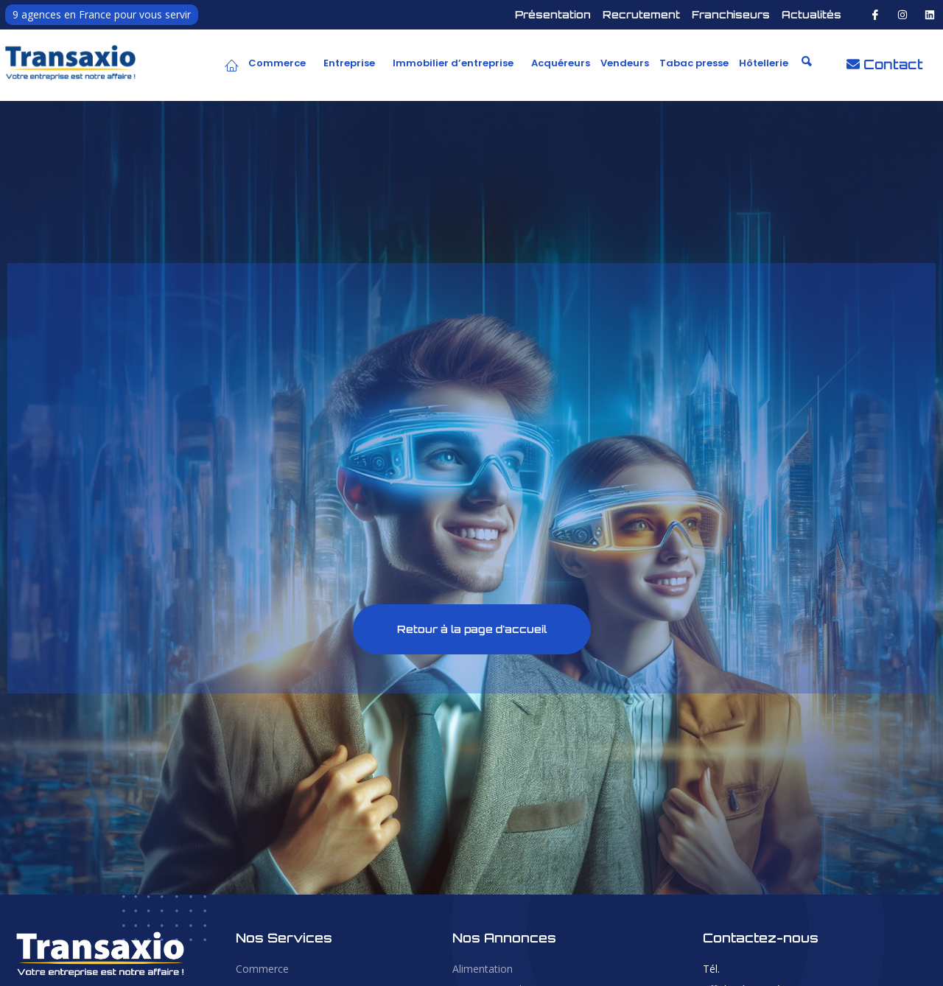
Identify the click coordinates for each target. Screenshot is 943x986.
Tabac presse (694, 63)
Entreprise (349, 63)
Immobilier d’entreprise (453, 63)
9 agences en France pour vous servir (102, 14)
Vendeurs (624, 63)
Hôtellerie (763, 63)
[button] (280, 63)
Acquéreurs (560, 63)
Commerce (277, 63)
